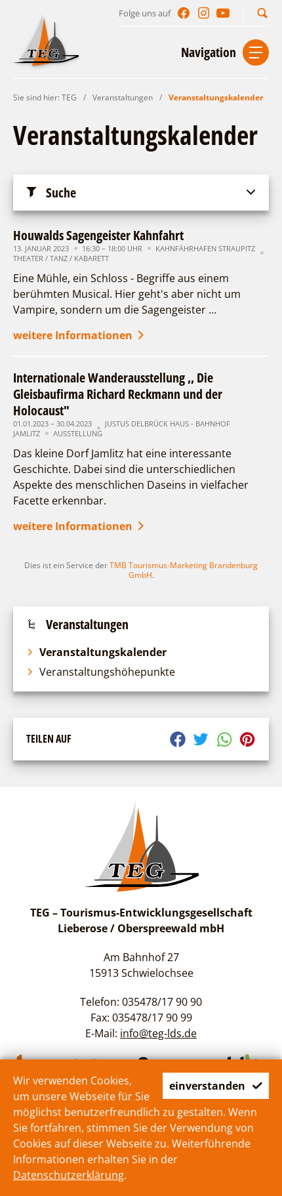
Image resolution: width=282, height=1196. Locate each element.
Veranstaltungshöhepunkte (100, 671)
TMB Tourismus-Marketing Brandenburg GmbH (184, 570)
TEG (69, 97)
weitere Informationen (79, 335)
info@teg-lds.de (158, 1033)
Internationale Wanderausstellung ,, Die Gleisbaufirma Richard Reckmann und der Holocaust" (117, 394)
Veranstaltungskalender (216, 97)
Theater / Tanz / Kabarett (61, 258)
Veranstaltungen (122, 97)
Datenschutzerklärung (68, 1175)
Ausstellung (77, 433)
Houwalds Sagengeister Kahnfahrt (98, 235)
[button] (262, 13)
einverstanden (215, 1086)
